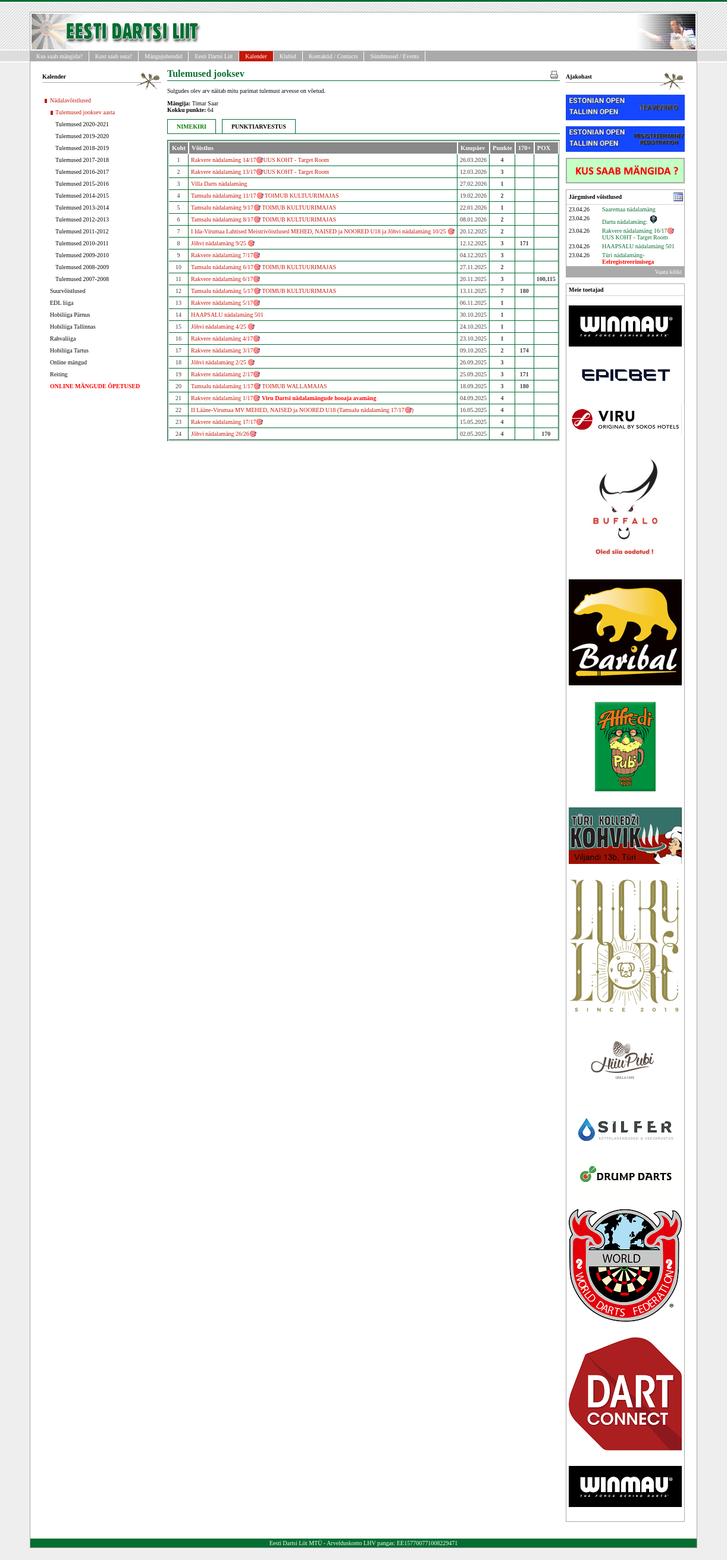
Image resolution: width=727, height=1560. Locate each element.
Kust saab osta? (113, 56)
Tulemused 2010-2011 (82, 243)
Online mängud (68, 362)
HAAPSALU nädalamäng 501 (227, 314)
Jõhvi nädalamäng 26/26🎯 (223, 433)
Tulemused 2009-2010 (82, 255)
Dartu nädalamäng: (630, 222)
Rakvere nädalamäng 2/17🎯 (225, 374)
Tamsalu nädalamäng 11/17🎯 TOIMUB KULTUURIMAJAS (265, 195)
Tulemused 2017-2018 (82, 160)
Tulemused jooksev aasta (85, 112)
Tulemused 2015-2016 (82, 183)
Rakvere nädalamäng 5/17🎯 (225, 302)
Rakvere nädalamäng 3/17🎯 (225, 350)
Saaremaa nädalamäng (629, 209)
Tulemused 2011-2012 (82, 231)
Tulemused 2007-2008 (82, 279)
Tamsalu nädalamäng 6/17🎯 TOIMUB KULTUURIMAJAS (263, 267)
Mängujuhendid (163, 56)
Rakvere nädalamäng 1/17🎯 (283, 398)
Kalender (256, 56)
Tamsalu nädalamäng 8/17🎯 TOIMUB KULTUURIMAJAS (263, 219)
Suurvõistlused (67, 291)
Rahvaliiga (63, 338)
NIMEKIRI (191, 126)
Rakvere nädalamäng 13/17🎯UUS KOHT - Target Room (260, 172)
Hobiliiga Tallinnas (73, 326)
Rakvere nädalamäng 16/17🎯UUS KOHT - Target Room (638, 234)
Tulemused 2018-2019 (82, 148)
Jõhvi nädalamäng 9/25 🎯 (223, 243)
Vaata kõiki (668, 272)
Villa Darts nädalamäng (219, 183)
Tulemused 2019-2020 (82, 136)
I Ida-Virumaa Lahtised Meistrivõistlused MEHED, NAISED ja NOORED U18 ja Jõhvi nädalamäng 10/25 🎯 (323, 231)
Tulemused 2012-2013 (82, 219)
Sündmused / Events (394, 56)
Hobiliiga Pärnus (70, 314)
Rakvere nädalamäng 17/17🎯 (227, 422)
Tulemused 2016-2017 (82, 172)
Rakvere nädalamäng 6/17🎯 (225, 279)
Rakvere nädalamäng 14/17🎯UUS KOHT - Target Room (260, 160)
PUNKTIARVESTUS (258, 126)
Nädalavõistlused (70, 100)
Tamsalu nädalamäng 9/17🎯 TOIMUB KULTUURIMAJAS (263, 207)
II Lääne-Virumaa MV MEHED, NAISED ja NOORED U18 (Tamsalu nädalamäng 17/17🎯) (302, 410)
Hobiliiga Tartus (69, 350)
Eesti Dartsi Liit (214, 56)
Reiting (58, 374)
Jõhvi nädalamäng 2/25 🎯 (223, 362)
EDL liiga (61, 302)
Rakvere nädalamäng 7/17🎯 (225, 255)
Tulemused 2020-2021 (82, 124)
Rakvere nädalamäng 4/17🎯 (225, 338)
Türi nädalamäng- (628, 258)
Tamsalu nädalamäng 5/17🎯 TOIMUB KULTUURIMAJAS (263, 291)
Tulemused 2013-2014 (82, 207)
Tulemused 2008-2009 (82, 267)
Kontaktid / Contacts (333, 56)
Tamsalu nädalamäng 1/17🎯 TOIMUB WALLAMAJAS (259, 386)
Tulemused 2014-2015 (82, 195)
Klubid (288, 56)
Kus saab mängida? (59, 56)
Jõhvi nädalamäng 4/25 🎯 (223, 326)
